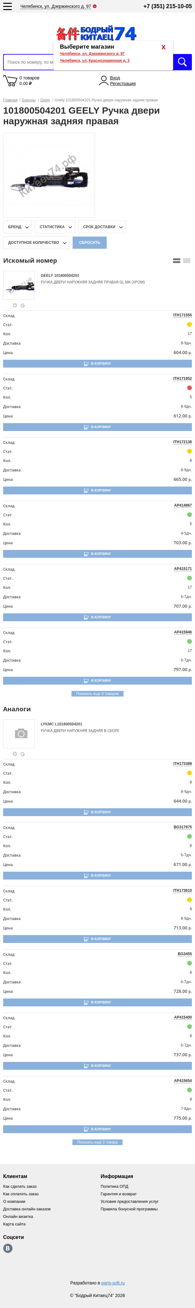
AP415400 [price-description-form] (183, 1017)
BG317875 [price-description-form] (183, 827)
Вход (115, 77)
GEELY (47, 275)
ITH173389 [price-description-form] (182, 764)
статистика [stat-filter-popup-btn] (52, 227)
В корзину (101, 363)
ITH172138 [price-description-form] (182, 442)
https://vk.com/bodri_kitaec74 (8, 1248)
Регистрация (123, 83)
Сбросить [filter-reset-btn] (89, 242)
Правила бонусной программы (129, 1209)
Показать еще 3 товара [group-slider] (97, 1142)
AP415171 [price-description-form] (183, 569)
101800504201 (66, 275)
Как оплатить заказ (21, 1194)
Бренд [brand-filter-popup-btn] (14, 227)
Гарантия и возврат (119, 1194)
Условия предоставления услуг (130, 1201)
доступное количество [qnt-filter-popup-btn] (33, 242)
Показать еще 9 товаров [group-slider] (97, 694)
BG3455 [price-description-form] (185, 954)
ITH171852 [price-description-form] (182, 378)
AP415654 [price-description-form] (183, 1081)
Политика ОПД (115, 1186)
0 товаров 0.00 (29, 80)
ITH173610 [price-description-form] (182, 890)
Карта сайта (14, 1224)
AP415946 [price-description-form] (183, 632)
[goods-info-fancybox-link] (15, 305)
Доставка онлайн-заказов (27, 1209)
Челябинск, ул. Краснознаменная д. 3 (94, 60)
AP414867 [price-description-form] (183, 505)
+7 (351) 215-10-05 (167, 6)
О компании (14, 1201)
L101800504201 (68, 724)
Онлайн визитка (18, 1216)
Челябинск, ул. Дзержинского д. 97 (92, 53)
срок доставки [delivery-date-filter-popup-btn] (99, 227)
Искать (182, 62)
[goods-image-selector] (21, 285)
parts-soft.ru (113, 1282)
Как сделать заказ (20, 1186)
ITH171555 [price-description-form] (182, 315)
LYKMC (48, 724)
